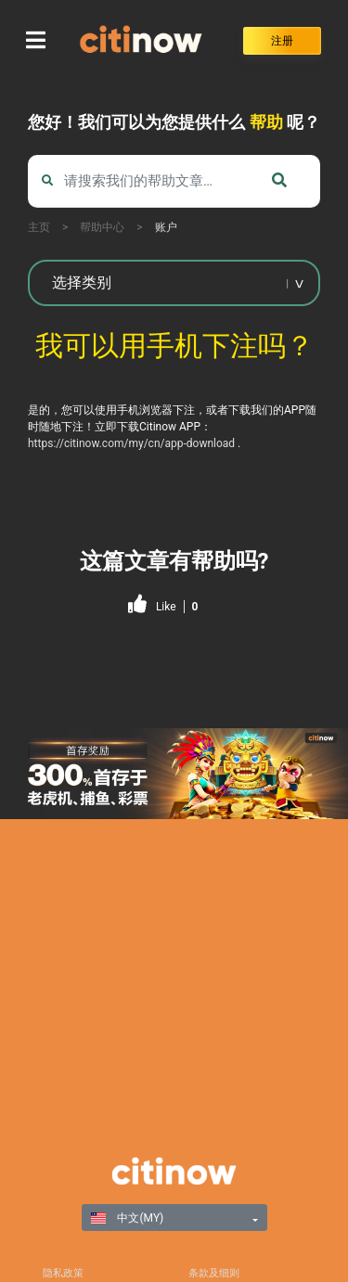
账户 (166, 227)
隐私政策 (63, 1273)
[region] (174, 773)
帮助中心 (102, 227)
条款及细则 (213, 1273)
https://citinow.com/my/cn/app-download (131, 443)
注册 (282, 40)
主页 (39, 227)
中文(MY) (127, 1217)
